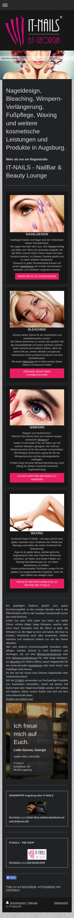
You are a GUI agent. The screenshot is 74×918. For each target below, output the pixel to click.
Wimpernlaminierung (49, 654)
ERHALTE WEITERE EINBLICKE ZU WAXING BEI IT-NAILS (37, 583)
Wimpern (42, 439)
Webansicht (61, 902)
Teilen (11, 877)
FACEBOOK (48, 886)
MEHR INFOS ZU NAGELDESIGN (37, 276)
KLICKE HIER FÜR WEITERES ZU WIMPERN (37, 478)
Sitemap (33, 902)
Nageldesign (27, 266)
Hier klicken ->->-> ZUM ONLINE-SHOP (27, 863)
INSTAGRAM (29, 886)
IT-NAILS (19, 680)
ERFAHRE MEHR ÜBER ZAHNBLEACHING (36, 373)
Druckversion (16, 902)
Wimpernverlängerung (24, 658)
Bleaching (28, 361)
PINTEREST (13, 890)
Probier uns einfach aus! (19, 699)
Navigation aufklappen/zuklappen (37, 5)
